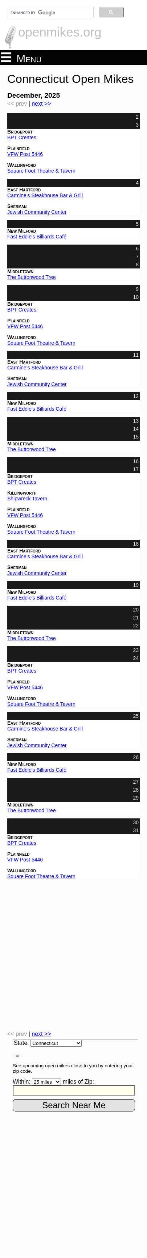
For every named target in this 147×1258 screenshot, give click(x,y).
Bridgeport (20, 132)
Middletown (20, 271)
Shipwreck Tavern (27, 498)
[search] (50, 12)
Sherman (16, 206)
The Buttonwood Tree (31, 277)
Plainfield (18, 148)
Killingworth (22, 493)
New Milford (21, 231)
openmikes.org (60, 32)
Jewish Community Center (36, 212)
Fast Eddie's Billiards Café (36, 237)
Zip (88, 1082)
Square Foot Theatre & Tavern (41, 171)
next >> (41, 104)
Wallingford (21, 165)
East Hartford (24, 189)
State (20, 1043)
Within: (21, 1082)
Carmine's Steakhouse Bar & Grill (45, 195)
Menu (21, 57)
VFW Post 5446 (25, 154)
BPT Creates (21, 137)
